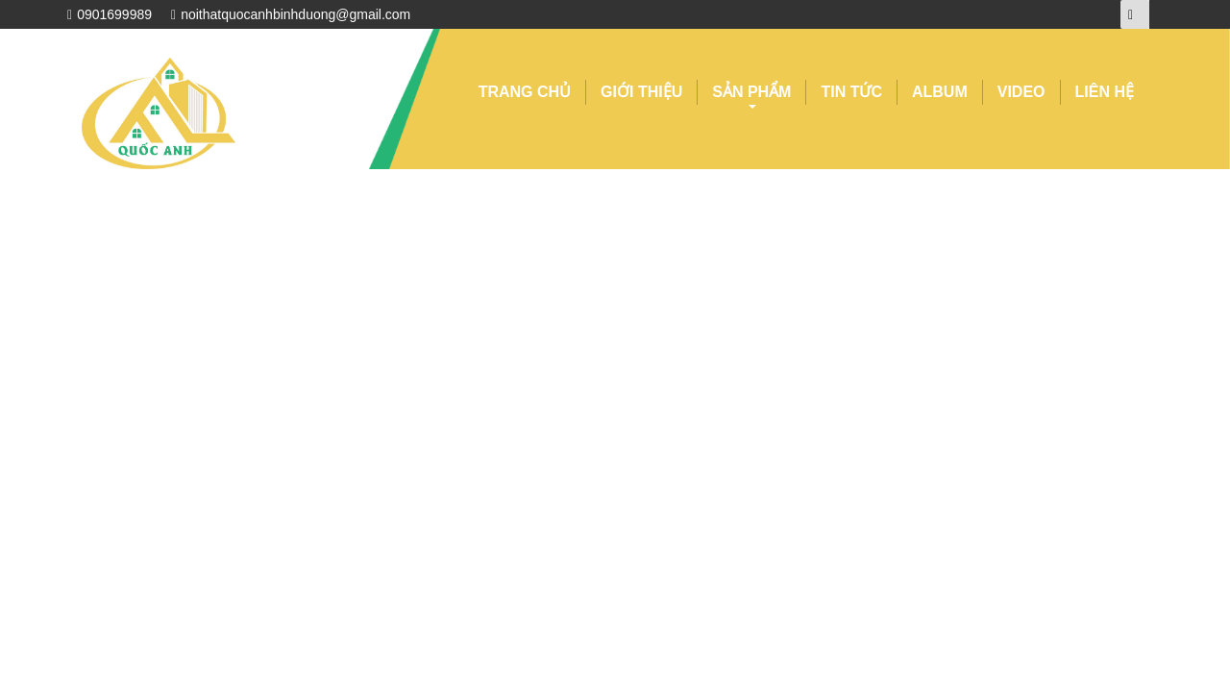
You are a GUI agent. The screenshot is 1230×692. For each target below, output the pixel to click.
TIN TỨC (851, 92)
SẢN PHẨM (751, 94)
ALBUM (940, 92)
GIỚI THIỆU (641, 92)
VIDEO (1021, 92)
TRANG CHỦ (525, 92)
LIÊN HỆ (1104, 92)
